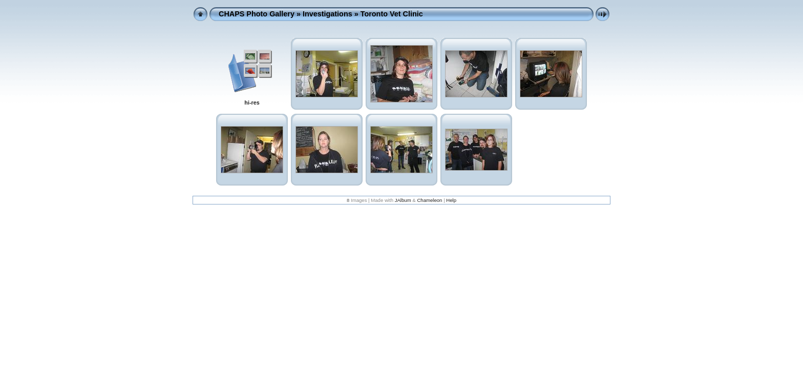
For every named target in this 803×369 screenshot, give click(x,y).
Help (451, 200)
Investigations (327, 14)
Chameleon (429, 200)
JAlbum (403, 200)
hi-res (251, 102)
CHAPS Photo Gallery (256, 14)
